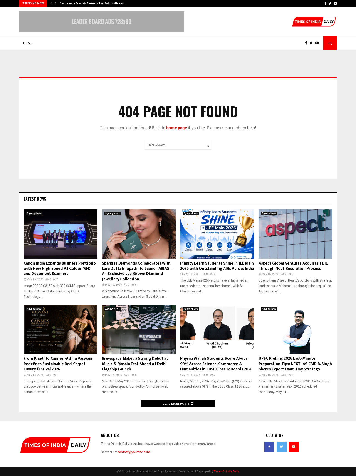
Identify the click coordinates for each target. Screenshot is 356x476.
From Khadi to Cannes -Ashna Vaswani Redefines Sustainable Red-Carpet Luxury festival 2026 (58, 364)
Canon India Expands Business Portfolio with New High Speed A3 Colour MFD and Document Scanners (60, 268)
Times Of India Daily (226, 471)
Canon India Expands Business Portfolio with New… (93, 3)
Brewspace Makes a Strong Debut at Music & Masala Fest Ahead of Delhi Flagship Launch (135, 364)
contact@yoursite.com (134, 452)
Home (27, 43)
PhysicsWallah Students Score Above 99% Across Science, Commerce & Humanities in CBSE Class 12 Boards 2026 (216, 364)
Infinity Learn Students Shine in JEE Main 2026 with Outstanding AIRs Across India (217, 266)
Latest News (35, 199)
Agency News (34, 213)
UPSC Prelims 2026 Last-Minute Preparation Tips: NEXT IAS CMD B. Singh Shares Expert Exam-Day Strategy (295, 364)
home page (176, 127)
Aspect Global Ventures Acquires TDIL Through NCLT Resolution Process (293, 266)
